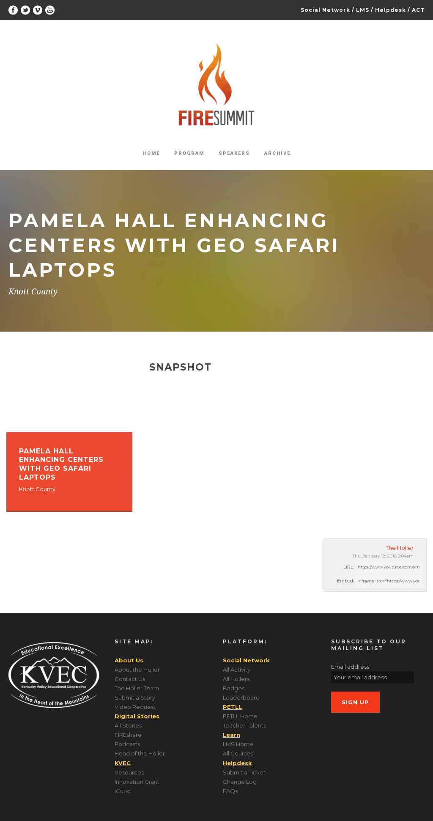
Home (151, 153)
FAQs (230, 791)
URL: (348, 567)
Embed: (345, 581)
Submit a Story (135, 697)
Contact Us (130, 678)
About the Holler (137, 669)
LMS (362, 10)
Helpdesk (390, 10)
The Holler (400, 547)
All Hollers (236, 678)
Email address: (350, 666)
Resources (129, 772)
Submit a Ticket (244, 772)
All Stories (128, 725)
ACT (418, 10)
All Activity (236, 669)
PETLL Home (240, 716)
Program (189, 153)
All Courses (238, 753)
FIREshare (128, 734)
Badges (233, 688)
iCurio (123, 791)
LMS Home (238, 744)
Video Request (135, 706)
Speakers (234, 153)
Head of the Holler (140, 753)
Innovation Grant (137, 781)
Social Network (325, 10)
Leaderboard (241, 697)
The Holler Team (137, 688)
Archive (277, 153)
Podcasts (127, 744)
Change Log (240, 781)
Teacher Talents (244, 725)
